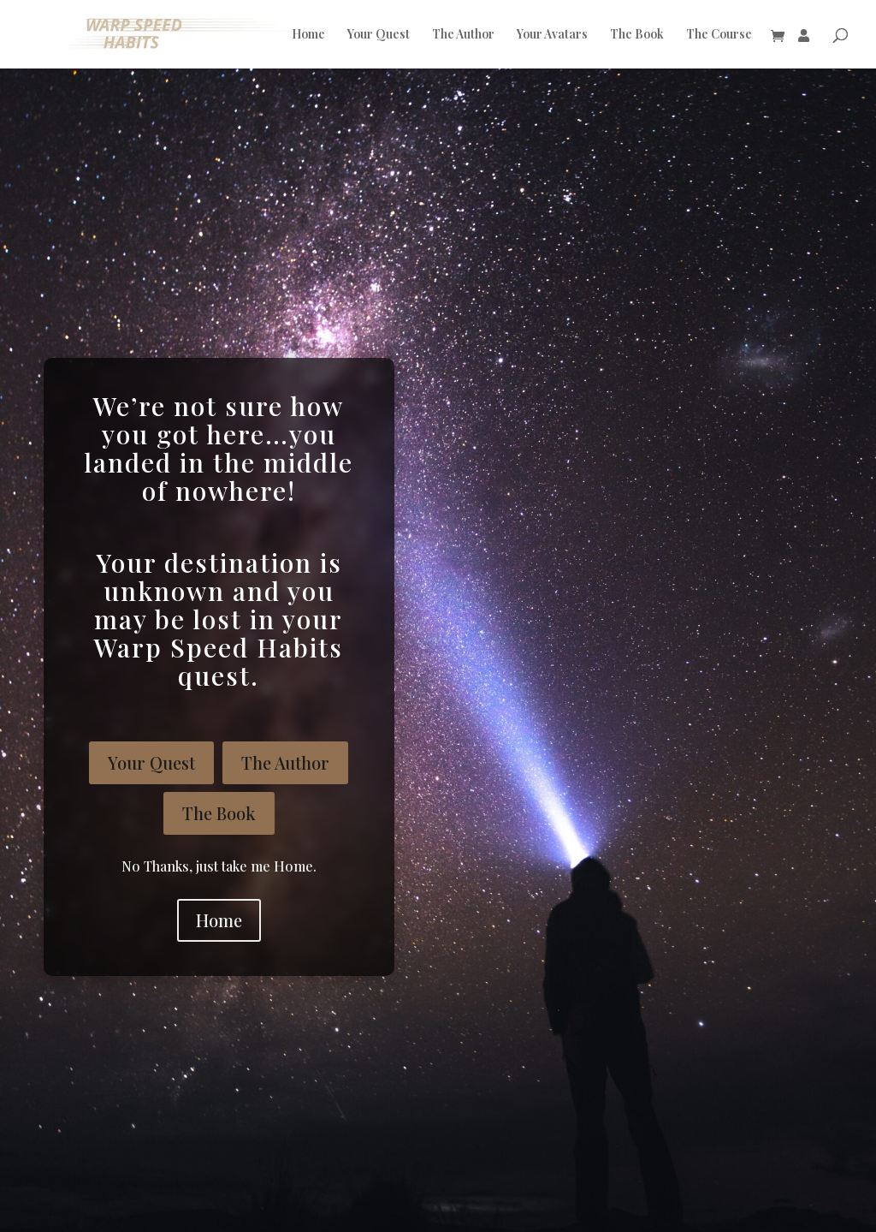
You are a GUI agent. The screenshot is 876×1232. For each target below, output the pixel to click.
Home (308, 35)
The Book (637, 35)
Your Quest (378, 35)
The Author (463, 35)
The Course (719, 35)
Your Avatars (552, 35)
